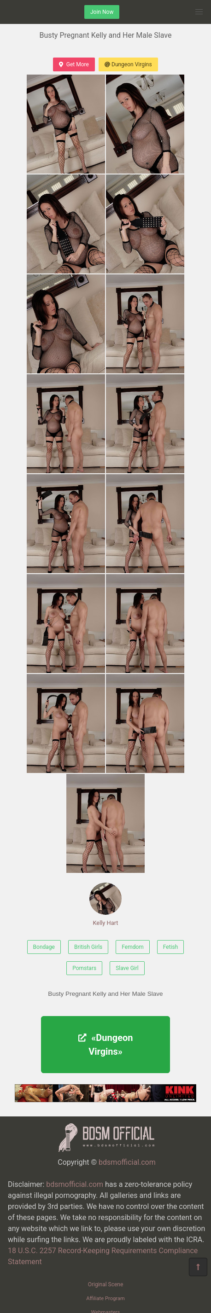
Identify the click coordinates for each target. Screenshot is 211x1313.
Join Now (101, 12)
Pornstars (84, 968)
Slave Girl (127, 968)
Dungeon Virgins (128, 64)
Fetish (170, 947)
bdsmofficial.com (127, 1162)
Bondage (44, 947)
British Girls (88, 947)
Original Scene (105, 1284)
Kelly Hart (105, 904)
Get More (73, 64)
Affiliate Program (105, 1298)
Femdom (133, 947)
